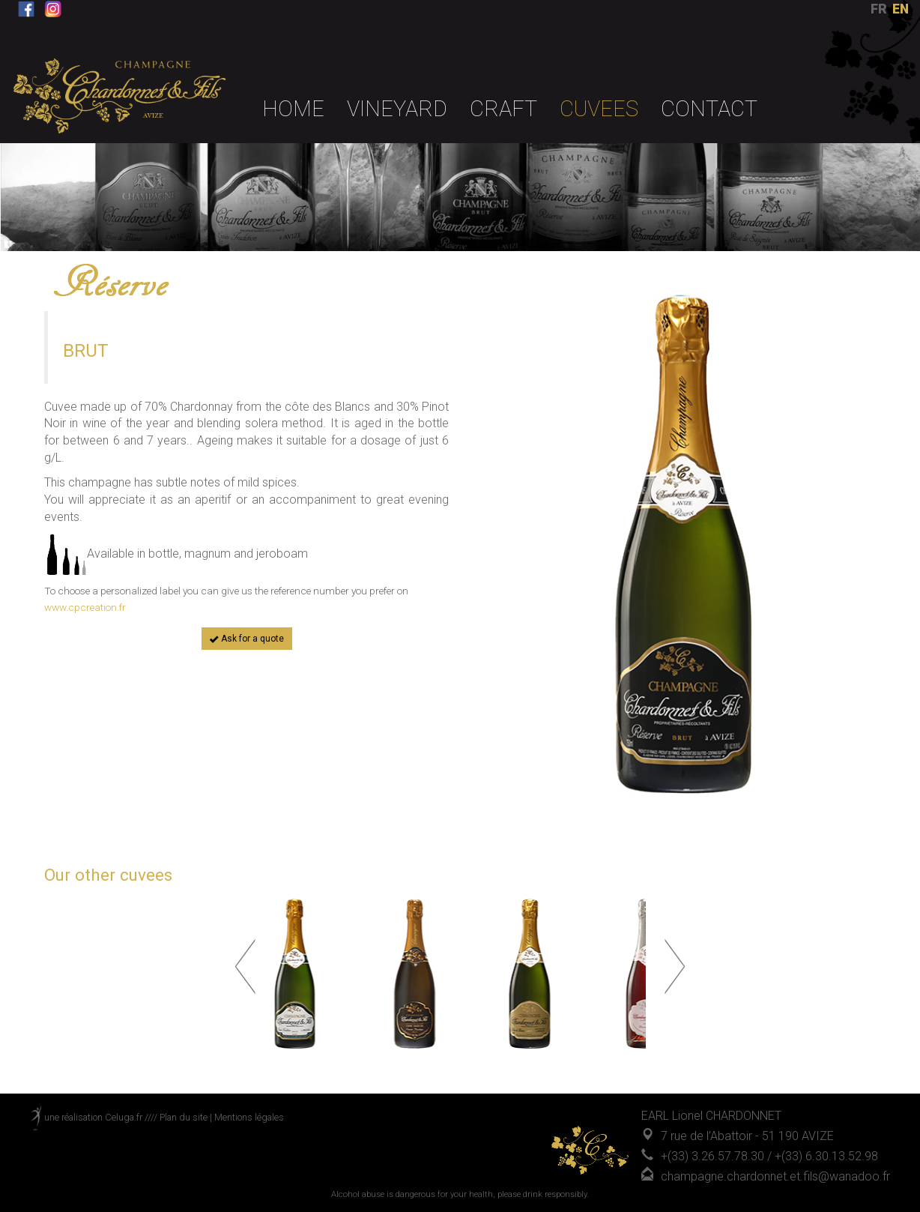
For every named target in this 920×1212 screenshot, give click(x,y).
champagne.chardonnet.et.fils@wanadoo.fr (775, 1176)
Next (675, 966)
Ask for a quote (247, 638)
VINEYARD (397, 108)
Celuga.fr (123, 1117)
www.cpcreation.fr (85, 607)
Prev (245, 966)
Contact (709, 108)
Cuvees (599, 108)
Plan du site (184, 1117)
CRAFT (503, 108)
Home (293, 108)
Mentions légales (249, 1117)
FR (879, 8)
